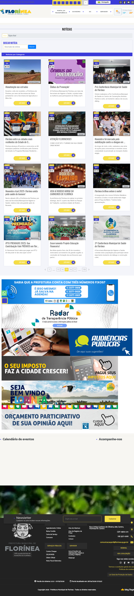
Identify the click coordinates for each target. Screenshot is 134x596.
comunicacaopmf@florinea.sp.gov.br (114, 542)
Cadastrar (112, 519)
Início (5, 36)
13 (58, 269)
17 (75, 269)
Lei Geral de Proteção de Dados (120, 575)
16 (71, 269)
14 (62, 269)
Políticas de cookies (126, 569)
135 (84, 269)
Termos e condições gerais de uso (121, 567)
